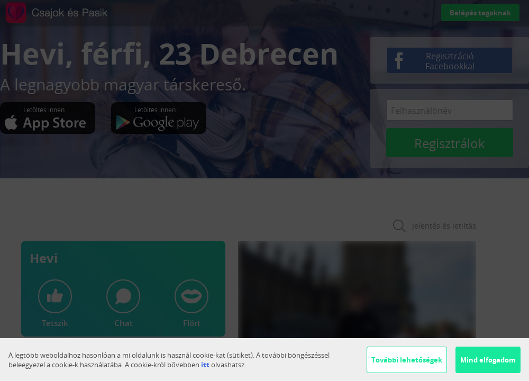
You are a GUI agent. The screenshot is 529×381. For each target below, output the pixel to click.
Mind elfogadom (488, 360)
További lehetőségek (406, 360)
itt (205, 364)
